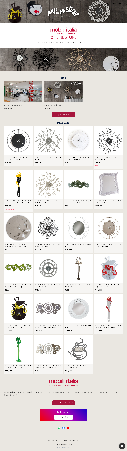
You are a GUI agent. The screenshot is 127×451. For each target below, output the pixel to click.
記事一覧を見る (63, 115)
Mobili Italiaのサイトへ (63, 403)
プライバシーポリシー (54, 440)
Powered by (63, 447)
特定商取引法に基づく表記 (71, 440)
